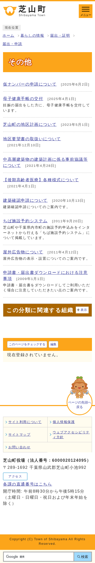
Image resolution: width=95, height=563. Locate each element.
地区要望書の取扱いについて (32, 139)
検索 (84, 557)
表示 (84, 309)
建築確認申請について (25, 200)
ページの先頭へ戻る (79, 404)
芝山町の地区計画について (29, 124)
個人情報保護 (64, 422)
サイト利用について (25, 422)
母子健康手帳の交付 (23, 98)
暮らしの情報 (32, 35)
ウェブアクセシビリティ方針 (71, 434)
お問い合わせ (19, 447)
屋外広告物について (23, 252)
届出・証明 (60, 35)
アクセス (15, 476)
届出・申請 (12, 44)
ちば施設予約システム (25, 221)
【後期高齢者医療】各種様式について (41, 180)
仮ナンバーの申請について (29, 84)
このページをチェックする (27, 344)
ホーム (8, 35)
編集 (53, 344)
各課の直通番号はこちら (27, 484)
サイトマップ (19, 434)
